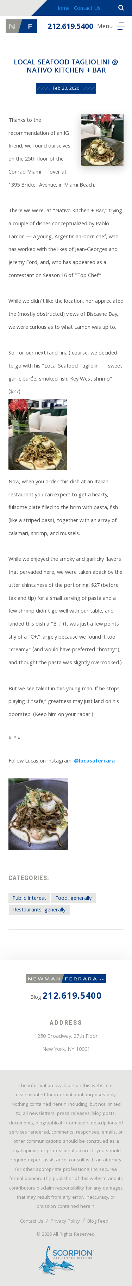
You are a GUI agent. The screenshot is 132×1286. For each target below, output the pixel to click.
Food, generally (73, 898)
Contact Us (87, 8)
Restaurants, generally (39, 910)
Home (62, 8)
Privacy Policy (65, 1221)
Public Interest (29, 898)
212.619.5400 (70, 27)
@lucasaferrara (94, 761)
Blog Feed (97, 1221)
